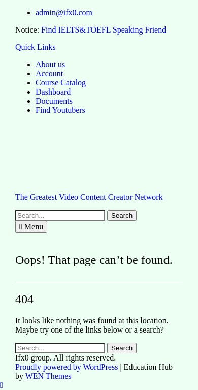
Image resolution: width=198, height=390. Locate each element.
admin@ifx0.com (64, 12)
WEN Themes (48, 376)
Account (49, 73)
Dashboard (53, 91)
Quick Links (35, 47)
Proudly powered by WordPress (66, 367)
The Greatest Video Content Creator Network (89, 197)
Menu (31, 226)
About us (50, 64)
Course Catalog (61, 82)
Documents (54, 101)
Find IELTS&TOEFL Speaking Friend (103, 29)
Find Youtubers (60, 110)
